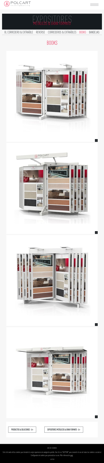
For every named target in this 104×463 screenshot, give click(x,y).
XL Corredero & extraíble (18, 32)
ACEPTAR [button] (52, 459)
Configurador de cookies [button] (38, 455)
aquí (71, 455)
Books (82, 32)
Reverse (40, 32)
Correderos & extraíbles (62, 32)
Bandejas (94, 32)
